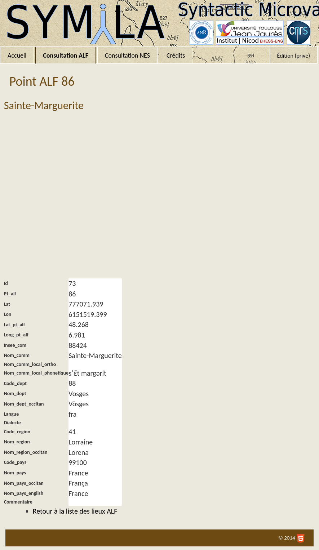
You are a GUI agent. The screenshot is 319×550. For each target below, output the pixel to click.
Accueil (17, 55)
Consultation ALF (65, 55)
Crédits (176, 55)
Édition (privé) (293, 55)
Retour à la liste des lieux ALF (75, 511)
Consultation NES (127, 55)
